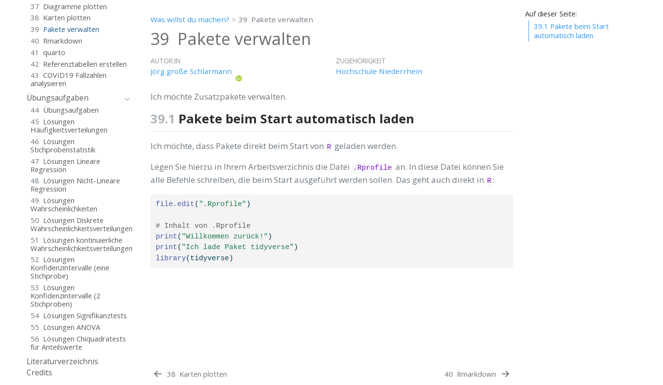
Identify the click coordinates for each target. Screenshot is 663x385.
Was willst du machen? (190, 19)
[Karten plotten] (190, 374)
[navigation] (73, 98)
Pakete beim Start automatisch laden (571, 30)
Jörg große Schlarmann (191, 71)
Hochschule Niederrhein (379, 71)
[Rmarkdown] (477, 374)
